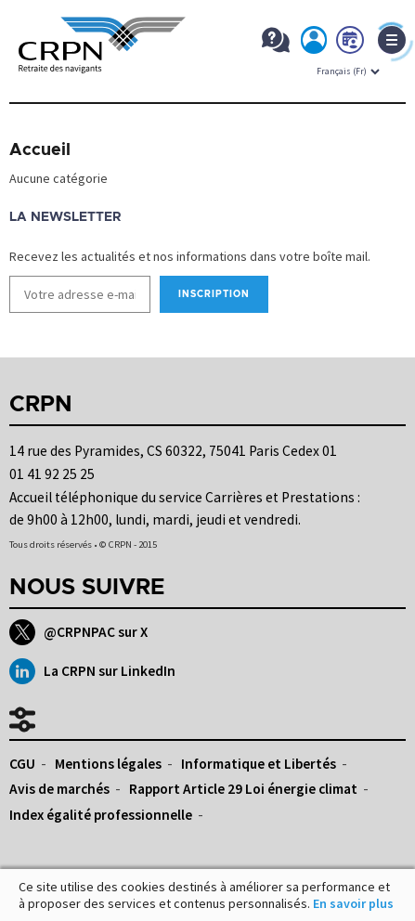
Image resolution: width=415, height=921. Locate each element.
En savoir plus (353, 903)
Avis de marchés (59, 789)
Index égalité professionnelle (100, 815)
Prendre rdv (351, 43)
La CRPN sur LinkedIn (92, 671)
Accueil (40, 150)
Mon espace (315, 43)
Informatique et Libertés (258, 763)
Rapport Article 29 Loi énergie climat (243, 789)
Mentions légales (108, 763)
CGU (22, 763)
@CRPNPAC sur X (78, 632)
